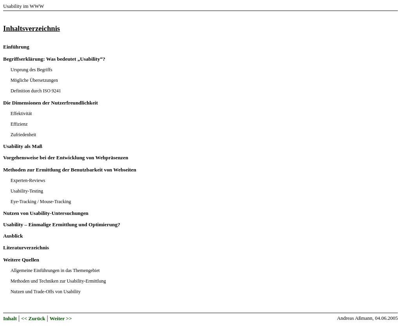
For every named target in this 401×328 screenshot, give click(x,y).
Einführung (16, 47)
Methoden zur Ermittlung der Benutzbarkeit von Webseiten (69, 170)
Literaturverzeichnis (26, 248)
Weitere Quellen (21, 260)
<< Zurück (33, 318)
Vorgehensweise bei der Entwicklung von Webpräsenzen (65, 157)
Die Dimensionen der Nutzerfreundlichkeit (50, 103)
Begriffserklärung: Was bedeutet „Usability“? (54, 59)
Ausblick (13, 236)
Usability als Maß (22, 146)
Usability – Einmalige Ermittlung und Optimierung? (61, 224)
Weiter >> (61, 318)
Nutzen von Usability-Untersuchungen (46, 213)
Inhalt (10, 318)
